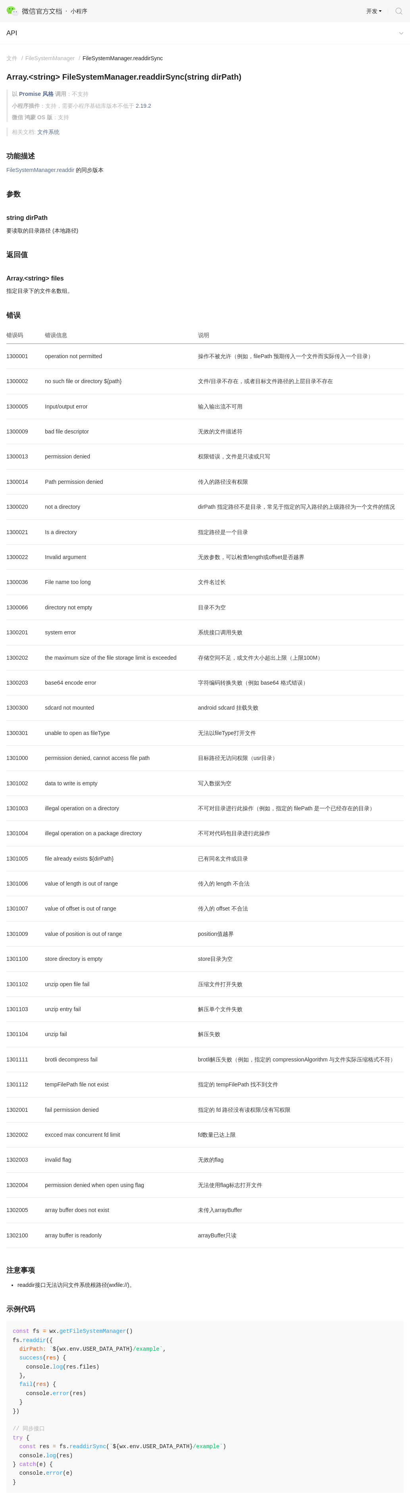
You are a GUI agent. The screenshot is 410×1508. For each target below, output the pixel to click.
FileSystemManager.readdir (40, 170)
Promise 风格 (36, 94)
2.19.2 (143, 106)
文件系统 (48, 132)
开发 (371, 11)
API (11, 33)
